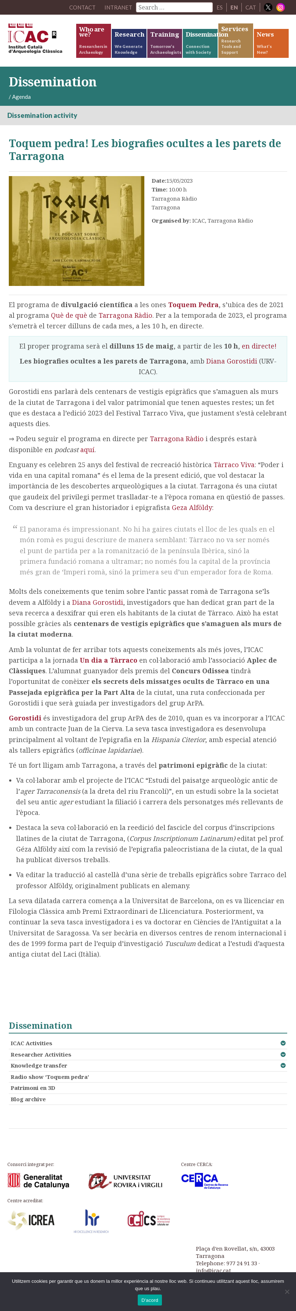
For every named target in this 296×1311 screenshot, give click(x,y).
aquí (87, 449)
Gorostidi (25, 718)
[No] (287, 1291)
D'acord (149, 1300)
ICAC (41, 40)
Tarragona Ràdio (125, 315)
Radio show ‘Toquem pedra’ (50, 1076)
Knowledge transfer (39, 1065)
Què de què (69, 315)
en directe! (259, 346)
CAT (250, 7)
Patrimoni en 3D (33, 1087)
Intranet (118, 7)
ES (220, 7)
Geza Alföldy (192, 507)
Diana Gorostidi (231, 361)
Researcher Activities (41, 1054)
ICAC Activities (31, 1043)
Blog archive (28, 1099)
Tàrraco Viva (234, 464)
